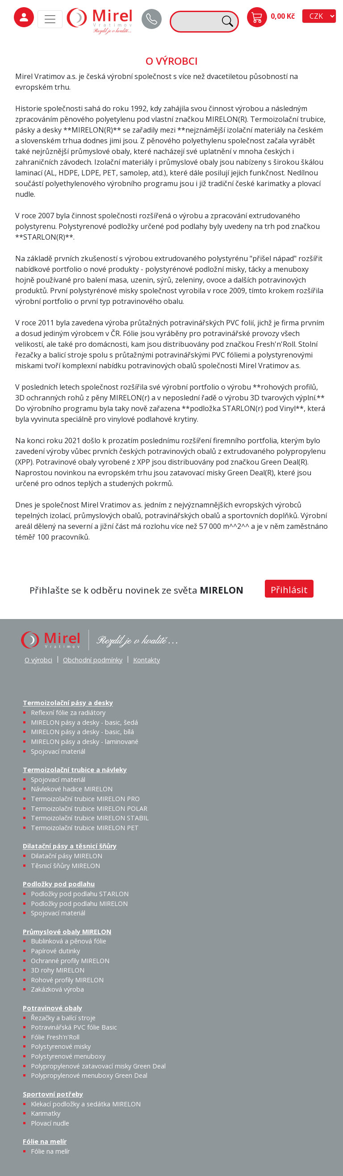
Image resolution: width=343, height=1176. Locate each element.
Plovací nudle (50, 1123)
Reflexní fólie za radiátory (68, 712)
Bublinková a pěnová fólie (68, 941)
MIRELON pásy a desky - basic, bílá (82, 731)
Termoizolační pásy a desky (68, 703)
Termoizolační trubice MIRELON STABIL (90, 818)
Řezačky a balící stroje (63, 1018)
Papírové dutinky (55, 951)
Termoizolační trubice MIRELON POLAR (89, 808)
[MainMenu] (50, 19)
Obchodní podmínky (92, 660)
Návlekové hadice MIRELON (72, 789)
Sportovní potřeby (53, 1094)
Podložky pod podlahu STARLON (80, 893)
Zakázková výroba (57, 989)
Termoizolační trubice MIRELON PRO (85, 798)
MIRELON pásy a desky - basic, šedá (84, 722)
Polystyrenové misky (61, 1046)
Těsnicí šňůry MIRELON (65, 865)
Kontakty (146, 660)
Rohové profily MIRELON (67, 980)
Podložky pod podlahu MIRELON (79, 903)
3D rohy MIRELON (57, 970)
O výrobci (38, 660)
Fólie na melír (45, 1141)
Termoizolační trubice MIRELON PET (85, 827)
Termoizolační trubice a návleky (75, 769)
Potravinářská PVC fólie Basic (74, 1027)
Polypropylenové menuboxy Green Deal (89, 1075)
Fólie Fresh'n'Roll (55, 1037)
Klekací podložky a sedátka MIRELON (86, 1104)
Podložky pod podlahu (59, 884)
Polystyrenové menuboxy (68, 1056)
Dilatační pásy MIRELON (66, 856)
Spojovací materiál (58, 751)
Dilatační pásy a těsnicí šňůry (70, 846)
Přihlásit (289, 589)
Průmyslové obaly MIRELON (67, 931)
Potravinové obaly (52, 1008)
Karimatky (45, 1113)
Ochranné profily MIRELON (70, 960)
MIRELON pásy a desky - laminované (84, 741)
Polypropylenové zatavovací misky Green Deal (98, 1066)
